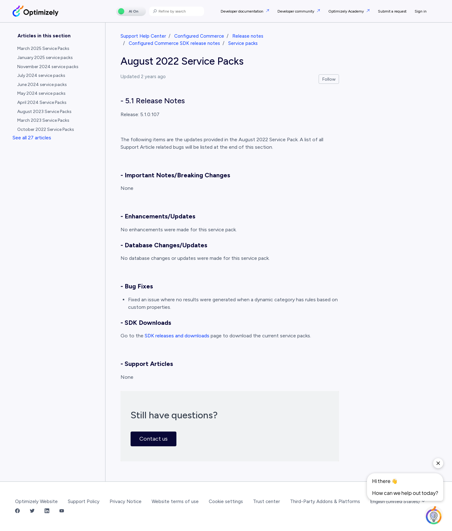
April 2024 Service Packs (42, 102)
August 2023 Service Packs (44, 111)
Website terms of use (175, 501)
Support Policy (84, 501)
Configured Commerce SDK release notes (174, 43)
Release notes (247, 36)
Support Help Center (143, 36)
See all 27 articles (32, 138)
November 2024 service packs (47, 66)
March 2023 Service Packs (43, 120)
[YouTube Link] (61, 511)
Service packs (243, 43)
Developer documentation (242, 11)
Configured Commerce (199, 36)
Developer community (296, 11)
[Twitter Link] (32, 511)
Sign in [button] (421, 11)
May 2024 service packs (41, 93)
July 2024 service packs (41, 75)
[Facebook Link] (17, 511)
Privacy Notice (126, 501)
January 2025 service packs (45, 57)
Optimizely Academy (346, 11)
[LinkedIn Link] (47, 511)
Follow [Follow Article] (329, 79)
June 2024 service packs (42, 84)
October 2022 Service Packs (45, 129)
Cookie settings (226, 501)
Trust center (266, 501)
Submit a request (392, 11)
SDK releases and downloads (177, 336)
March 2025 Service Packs (43, 48)
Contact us (153, 438)
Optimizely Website (36, 501)
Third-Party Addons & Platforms (325, 501)
